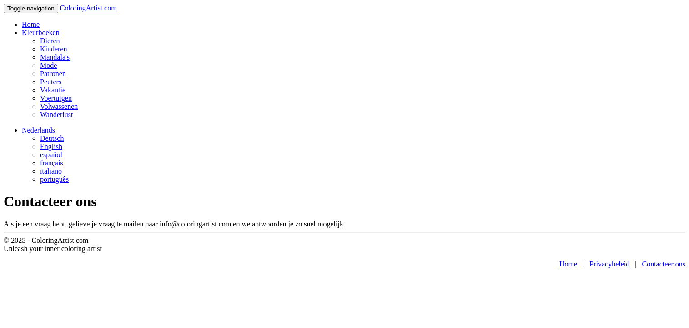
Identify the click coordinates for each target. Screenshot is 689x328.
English (51, 146)
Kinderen (53, 49)
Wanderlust (56, 114)
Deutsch (52, 138)
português (54, 179)
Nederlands (38, 130)
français (51, 163)
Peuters (50, 82)
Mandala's (55, 57)
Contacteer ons (663, 264)
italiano (51, 171)
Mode (48, 65)
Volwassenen (59, 106)
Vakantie (52, 90)
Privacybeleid (609, 264)
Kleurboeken (41, 32)
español (51, 155)
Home (31, 24)
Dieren (50, 41)
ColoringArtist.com (88, 8)
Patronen (53, 73)
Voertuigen (56, 98)
